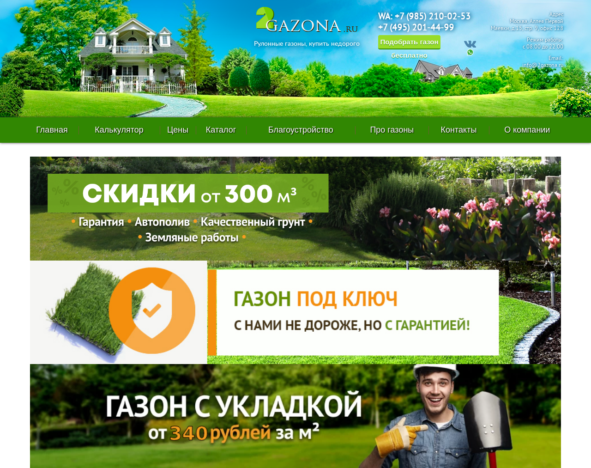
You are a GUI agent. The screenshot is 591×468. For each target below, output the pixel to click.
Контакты (459, 129)
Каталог (221, 129)
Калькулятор (119, 129)
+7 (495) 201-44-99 (416, 28)
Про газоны (392, 129)
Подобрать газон (409, 43)
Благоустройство (300, 129)
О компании (527, 129)
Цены (177, 129)
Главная (52, 129)
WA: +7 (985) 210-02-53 (424, 17)
